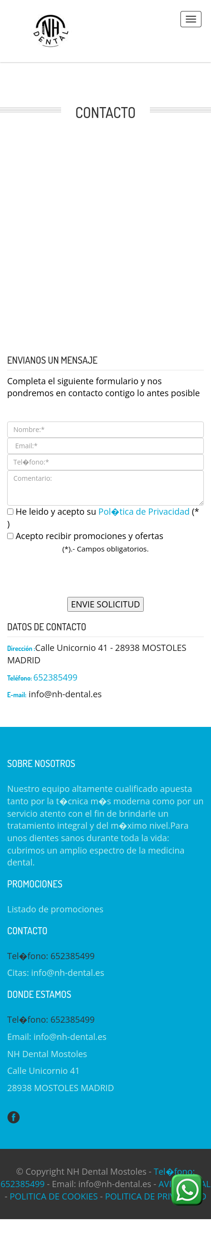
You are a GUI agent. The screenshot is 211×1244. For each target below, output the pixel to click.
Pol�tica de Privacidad (145, 511)
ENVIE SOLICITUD (105, 604)
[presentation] (105, 578)
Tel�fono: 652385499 (51, 956)
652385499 (55, 677)
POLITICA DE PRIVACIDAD (155, 1196)
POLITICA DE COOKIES (54, 1196)
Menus (190, 19)
